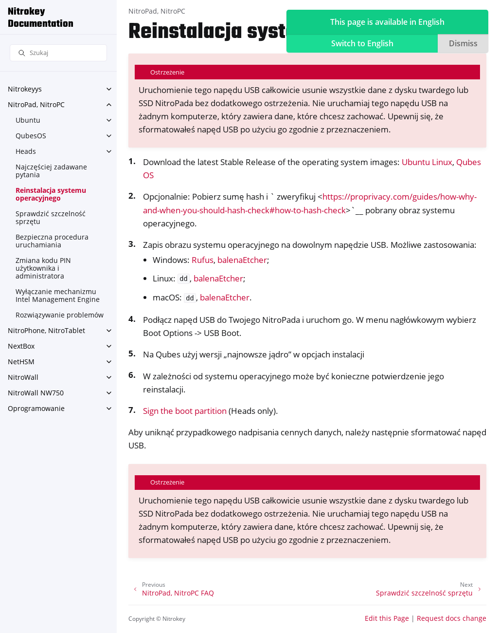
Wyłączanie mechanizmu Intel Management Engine (58, 295)
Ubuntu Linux (427, 162)
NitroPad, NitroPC (36, 104)
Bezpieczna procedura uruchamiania (52, 240)
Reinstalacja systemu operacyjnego (51, 194)
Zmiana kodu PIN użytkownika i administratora (43, 268)
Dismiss (463, 43)
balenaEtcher (242, 259)
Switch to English (362, 43)
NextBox (21, 346)
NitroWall (23, 377)
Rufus (202, 259)
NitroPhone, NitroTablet (46, 330)
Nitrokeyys (25, 88)
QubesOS (31, 135)
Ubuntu (28, 120)
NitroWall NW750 (36, 392)
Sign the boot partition (185, 410)
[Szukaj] (58, 53)
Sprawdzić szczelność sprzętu (51, 217)
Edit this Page (387, 618)
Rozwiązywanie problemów (60, 314)
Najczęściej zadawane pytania (51, 170)
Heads (26, 151)
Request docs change (451, 618)
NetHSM (21, 361)
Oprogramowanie (36, 408)
